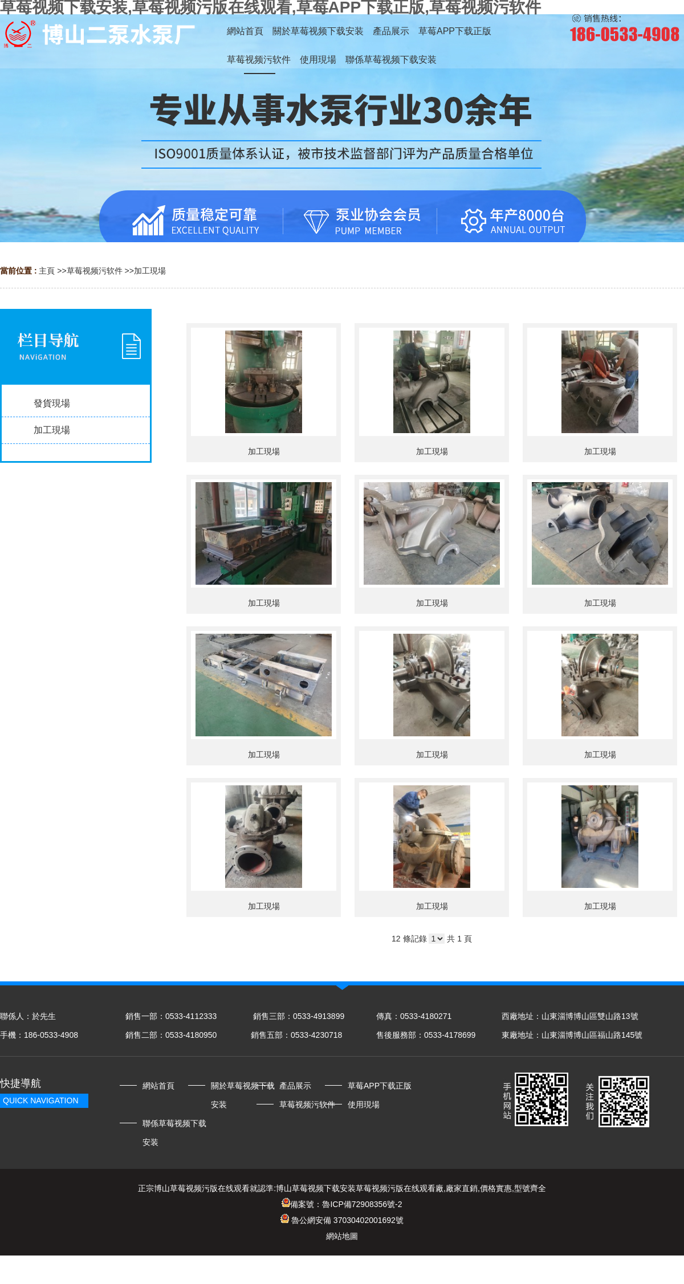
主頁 (47, 270)
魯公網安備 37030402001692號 (342, 1220)
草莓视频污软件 (95, 270)
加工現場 (150, 270)
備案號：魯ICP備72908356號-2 (342, 1204)
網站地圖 (342, 1236)
